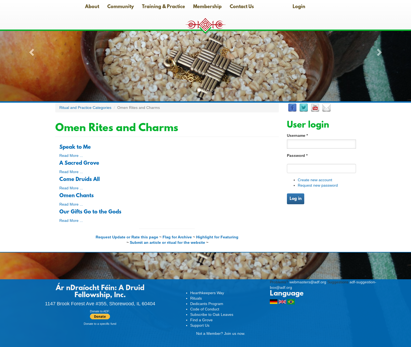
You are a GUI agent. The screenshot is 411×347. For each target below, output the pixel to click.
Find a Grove (201, 320)
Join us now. (234, 333)
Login (299, 7)
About (92, 7)
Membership (207, 7)
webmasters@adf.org (307, 282)
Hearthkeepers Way (207, 293)
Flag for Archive (177, 237)
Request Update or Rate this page (127, 237)
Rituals (196, 298)
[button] (31, 50)
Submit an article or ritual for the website (167, 242)
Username (297, 135)
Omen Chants (76, 196)
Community (120, 7)
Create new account (315, 180)
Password (297, 155)
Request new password (318, 185)
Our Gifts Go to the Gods (90, 212)
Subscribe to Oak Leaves (211, 314)
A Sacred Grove (79, 163)
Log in (296, 198)
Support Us (199, 325)
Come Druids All (79, 180)
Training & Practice (163, 7)
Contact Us (242, 7)
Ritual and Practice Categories (85, 107)
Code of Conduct (204, 309)
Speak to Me (75, 147)
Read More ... (71, 155)
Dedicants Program (206, 303)
